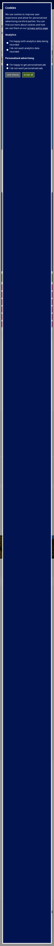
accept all (28, 74)
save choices (13, 74)
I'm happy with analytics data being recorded (29, 43)
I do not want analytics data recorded (24, 50)
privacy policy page (37, 28)
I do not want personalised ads (26, 68)
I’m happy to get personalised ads (28, 64)
